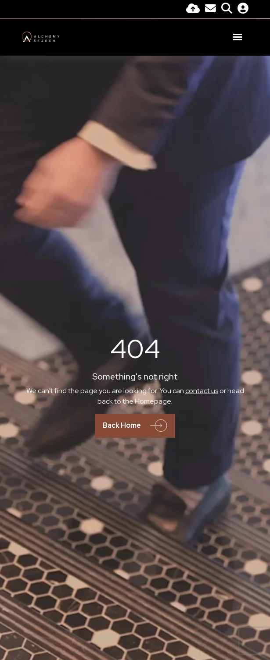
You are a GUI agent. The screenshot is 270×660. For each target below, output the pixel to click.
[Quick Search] (226, 9)
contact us (201, 390)
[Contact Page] (210, 9)
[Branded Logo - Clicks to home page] (41, 37)
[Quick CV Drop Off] (193, 9)
